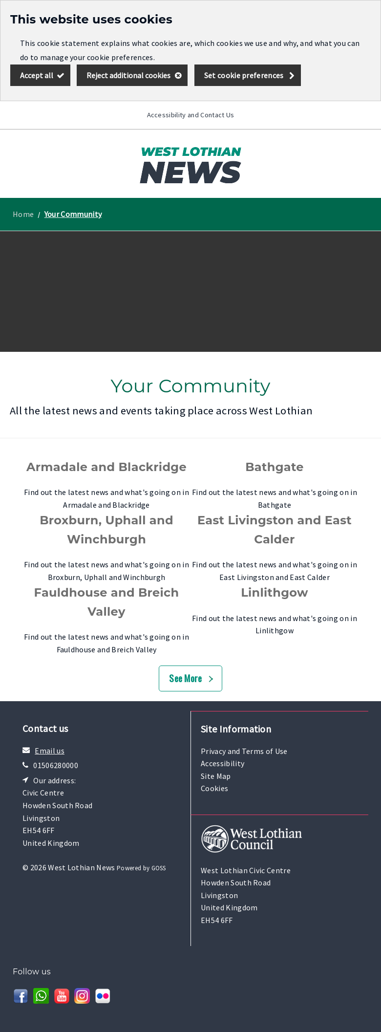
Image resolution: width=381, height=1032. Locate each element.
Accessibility (222, 763)
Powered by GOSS (141, 868)
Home (23, 214)
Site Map (216, 776)
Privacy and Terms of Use (244, 751)
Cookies (214, 788)
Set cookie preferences (244, 75)
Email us (49, 750)
